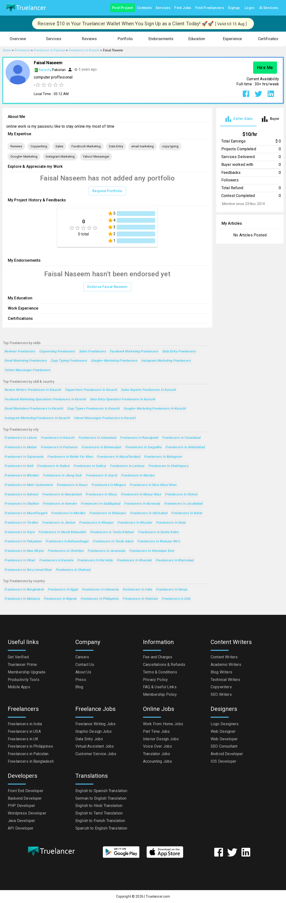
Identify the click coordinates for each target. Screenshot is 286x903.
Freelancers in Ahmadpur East (151, 551)
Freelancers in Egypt (63, 589)
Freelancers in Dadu (171, 523)
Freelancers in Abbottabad (185, 447)
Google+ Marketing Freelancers (114, 361)
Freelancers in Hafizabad (148, 513)
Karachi (45, 70)
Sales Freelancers (92, 351)
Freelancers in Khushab (134, 560)
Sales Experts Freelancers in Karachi (148, 390)
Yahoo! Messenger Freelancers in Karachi (105, 418)
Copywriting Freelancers (57, 351)
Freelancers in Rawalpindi (139, 438)
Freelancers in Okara (101, 494)
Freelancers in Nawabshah (62, 494)
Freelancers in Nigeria (60, 599)
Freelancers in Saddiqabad (100, 504)
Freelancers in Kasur (72, 485)
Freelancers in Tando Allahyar (112, 532)
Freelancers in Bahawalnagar (67, 541)
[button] (18, 39)
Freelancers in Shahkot (21, 504)
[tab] (238, 119)
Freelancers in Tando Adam (113, 541)
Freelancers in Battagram (163, 457)
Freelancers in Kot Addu (95, 560)
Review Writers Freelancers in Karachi (32, 390)
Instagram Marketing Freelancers (166, 361)
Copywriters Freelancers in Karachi (91, 390)
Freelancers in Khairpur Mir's (158, 541)
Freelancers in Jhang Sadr (62, 475)
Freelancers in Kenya (171, 589)
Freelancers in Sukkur (89, 466)
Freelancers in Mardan (137, 475)
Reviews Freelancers (19, 351)
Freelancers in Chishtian (66, 551)
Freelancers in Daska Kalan (158, 532)
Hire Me (265, 68)
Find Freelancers (209, 7)
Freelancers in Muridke (68, 513)
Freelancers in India (137, 589)
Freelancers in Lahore (20, 438)
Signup (233, 7)
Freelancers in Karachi (57, 438)
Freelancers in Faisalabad (181, 438)
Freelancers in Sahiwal (21, 494)
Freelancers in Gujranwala (23, 457)
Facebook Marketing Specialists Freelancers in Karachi (45, 399)
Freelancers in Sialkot (53, 466)
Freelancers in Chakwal (73, 570)
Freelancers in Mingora (108, 485)
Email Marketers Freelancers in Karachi (33, 408)
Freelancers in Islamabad (97, 438)
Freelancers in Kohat (186, 513)
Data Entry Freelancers (179, 351)
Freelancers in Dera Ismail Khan (28, 570)
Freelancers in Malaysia (22, 599)
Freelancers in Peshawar (59, 447)
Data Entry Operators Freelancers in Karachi (122, 399)
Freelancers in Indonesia (100, 589)
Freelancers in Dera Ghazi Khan (153, 485)
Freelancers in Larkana (127, 466)
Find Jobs (182, 7)
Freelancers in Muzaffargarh (25, 513)
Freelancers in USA (176, 599)
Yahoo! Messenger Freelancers (27, 370)
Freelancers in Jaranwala (106, 551)
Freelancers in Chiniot (181, 494)
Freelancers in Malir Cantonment (28, 485)
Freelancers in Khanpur (96, 523)
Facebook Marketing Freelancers (134, 351)
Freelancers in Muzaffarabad (118, 457)
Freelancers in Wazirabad (175, 560)
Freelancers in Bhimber (21, 475)
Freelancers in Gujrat (101, 475)
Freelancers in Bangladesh (24, 589)
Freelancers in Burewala (142, 504)
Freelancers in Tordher (21, 523)
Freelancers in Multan (20, 447)
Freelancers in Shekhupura (168, 466)
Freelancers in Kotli (18, 466)
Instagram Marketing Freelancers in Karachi (37, 418)
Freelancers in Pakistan (140, 599)
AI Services (268, 7)
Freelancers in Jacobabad (183, 504)
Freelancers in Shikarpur (107, 513)
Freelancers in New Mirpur (24, 551)
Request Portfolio (107, 191)
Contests (144, 7)
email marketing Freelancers (25, 361)
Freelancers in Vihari (19, 560)
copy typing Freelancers (69, 361)
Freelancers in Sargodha (143, 447)
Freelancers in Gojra (19, 532)
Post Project (122, 7)
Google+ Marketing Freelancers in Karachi (155, 408)
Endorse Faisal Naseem (107, 287)
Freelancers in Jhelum (58, 523)
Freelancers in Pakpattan (23, 541)
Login (249, 7)
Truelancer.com (158, 896)
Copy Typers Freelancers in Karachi (93, 408)
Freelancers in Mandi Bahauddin (62, 532)
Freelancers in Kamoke (60, 504)
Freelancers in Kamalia (56, 560)
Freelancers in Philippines (100, 599)
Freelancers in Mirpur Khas (141, 494)
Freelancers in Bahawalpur (101, 447)
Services (163, 7)
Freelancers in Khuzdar (134, 523)
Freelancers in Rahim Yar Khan (70, 457)
